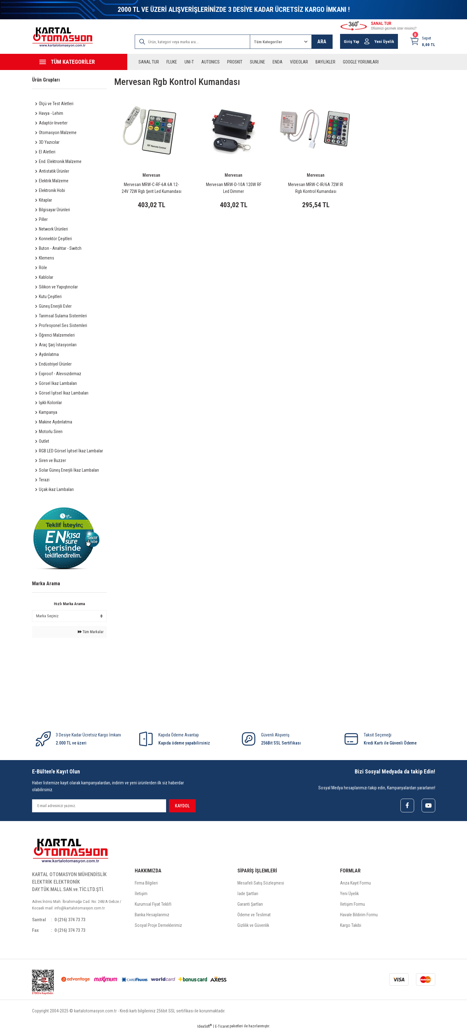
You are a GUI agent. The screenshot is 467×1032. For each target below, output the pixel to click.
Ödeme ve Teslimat (254, 915)
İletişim (141, 894)
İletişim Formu (352, 905)
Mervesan (151, 175)
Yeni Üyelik (349, 894)
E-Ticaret (222, 1027)
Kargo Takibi (350, 926)
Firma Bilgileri (146, 883)
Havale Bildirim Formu (359, 915)
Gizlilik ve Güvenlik (253, 926)
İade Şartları (247, 894)
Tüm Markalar (91, 632)
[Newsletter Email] (99, 805)
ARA (321, 41)
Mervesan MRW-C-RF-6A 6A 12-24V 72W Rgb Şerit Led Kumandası (151, 188)
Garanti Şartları (250, 905)
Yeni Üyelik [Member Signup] (384, 41)
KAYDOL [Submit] (182, 805)
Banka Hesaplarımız (152, 915)
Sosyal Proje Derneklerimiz (158, 926)
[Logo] (62, 37)
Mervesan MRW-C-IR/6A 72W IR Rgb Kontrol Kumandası (315, 188)
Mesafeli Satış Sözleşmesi (260, 883)
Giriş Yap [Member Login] (351, 41)
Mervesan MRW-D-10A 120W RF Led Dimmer (233, 188)
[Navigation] (79, 62)
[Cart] (422, 41)
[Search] (192, 42)
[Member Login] (367, 41)
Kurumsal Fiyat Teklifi (153, 905)
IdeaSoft (204, 1027)
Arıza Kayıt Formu (355, 883)
